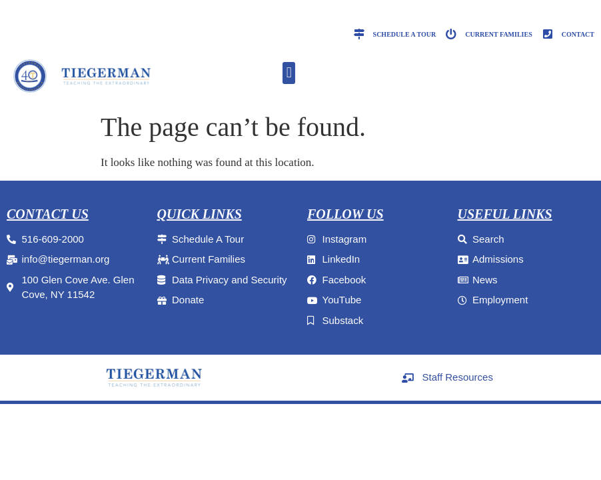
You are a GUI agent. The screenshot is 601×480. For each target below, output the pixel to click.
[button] (289, 73)
